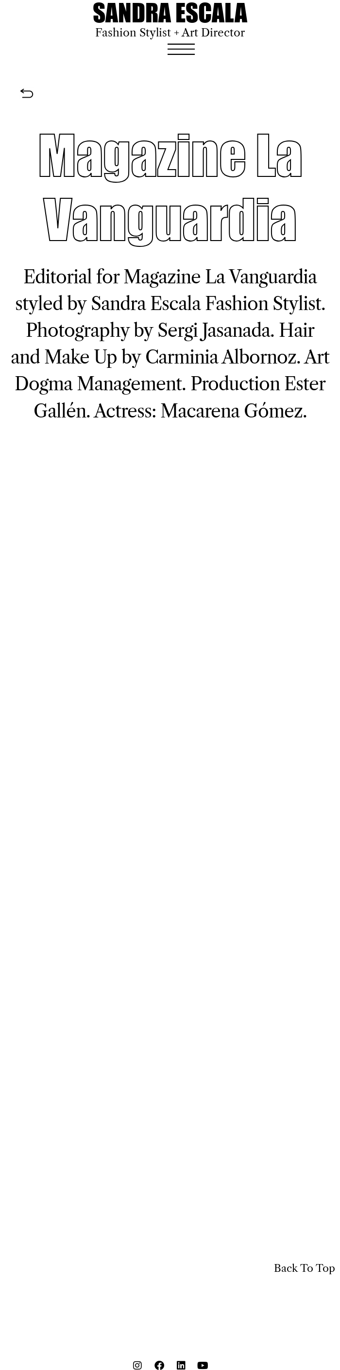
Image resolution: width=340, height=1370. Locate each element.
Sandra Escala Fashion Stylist (206, 304)
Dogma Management (98, 384)
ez (293, 411)
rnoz (278, 357)
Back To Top (304, 1268)
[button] (181, 49)
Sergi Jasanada (213, 330)
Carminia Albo (202, 357)
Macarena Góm (222, 411)
